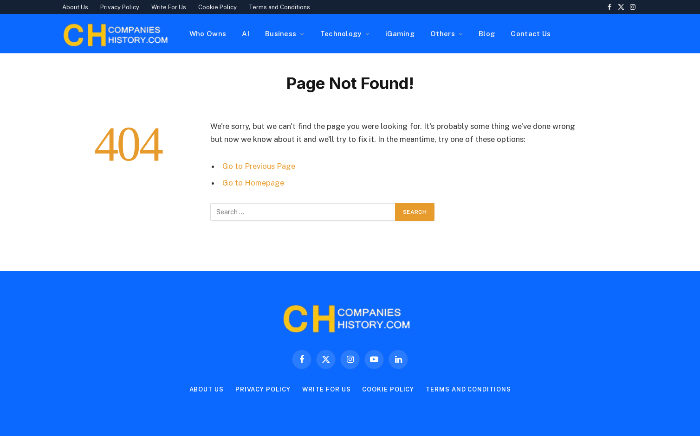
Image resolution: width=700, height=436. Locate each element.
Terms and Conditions (279, 7)
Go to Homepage (253, 182)
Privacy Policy (119, 7)
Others (442, 34)
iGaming (400, 34)
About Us (75, 7)
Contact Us (531, 34)
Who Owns (207, 34)
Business (280, 34)
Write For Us (168, 7)
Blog (487, 34)
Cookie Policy (217, 7)
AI (245, 34)
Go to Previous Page (258, 166)
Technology (341, 34)
